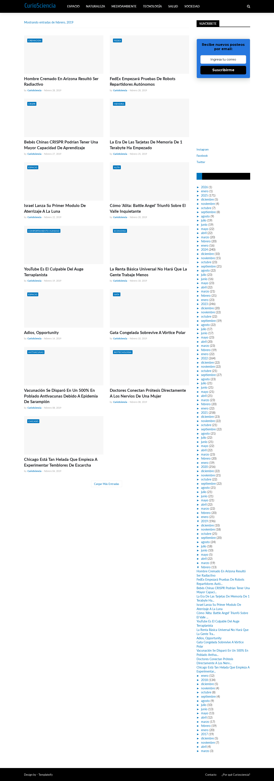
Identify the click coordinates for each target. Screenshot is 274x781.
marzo (205, 237)
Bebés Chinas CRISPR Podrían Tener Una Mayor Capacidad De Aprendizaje (61, 144)
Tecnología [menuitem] (152, 6)
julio (203, 220)
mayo (204, 229)
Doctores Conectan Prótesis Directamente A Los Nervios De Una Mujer (148, 393)
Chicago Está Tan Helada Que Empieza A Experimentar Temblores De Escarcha (60, 462)
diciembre (207, 199)
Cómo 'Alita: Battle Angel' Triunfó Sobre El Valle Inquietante (148, 208)
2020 (204, 467)
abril (204, 233)
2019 (204, 521)
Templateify (46, 774)
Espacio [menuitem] (73, 6)
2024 (204, 249)
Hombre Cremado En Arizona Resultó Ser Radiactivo (61, 81)
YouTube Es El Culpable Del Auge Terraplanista (53, 271)
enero (204, 191)
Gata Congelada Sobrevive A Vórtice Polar (148, 332)
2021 (204, 412)
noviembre (208, 203)
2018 (204, 680)
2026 (204, 187)
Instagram (203, 149)
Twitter (201, 162)
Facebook (202, 155)
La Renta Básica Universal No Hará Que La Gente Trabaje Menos (148, 271)
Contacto (210, 774)
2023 (204, 304)
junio (204, 224)
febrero (206, 241)
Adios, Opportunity (41, 332)
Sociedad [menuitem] (192, 6)
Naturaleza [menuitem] (95, 6)
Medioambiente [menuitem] (124, 6)
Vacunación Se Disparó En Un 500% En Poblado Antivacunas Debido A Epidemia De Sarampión (61, 396)
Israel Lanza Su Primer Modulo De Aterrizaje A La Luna (55, 208)
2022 (204, 358)
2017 (204, 734)
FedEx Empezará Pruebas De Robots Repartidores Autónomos (142, 81)
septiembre (208, 212)
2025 (204, 195)
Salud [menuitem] (173, 6)
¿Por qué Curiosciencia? (236, 774)
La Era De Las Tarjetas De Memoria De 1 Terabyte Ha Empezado (146, 144)
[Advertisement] (223, 112)
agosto (205, 216)
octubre (206, 208)
